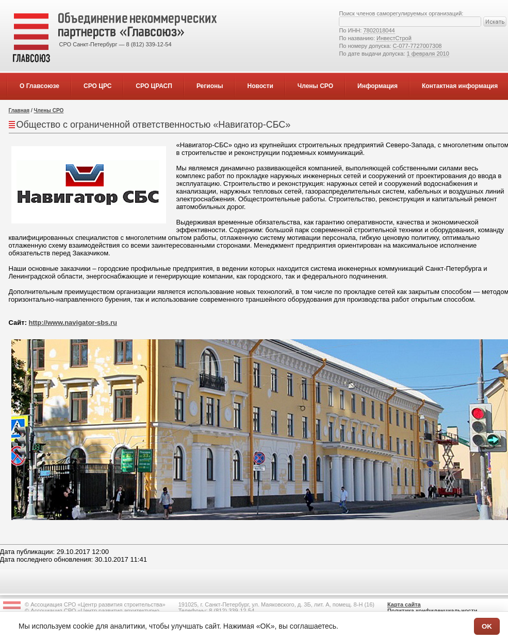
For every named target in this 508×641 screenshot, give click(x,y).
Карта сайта (404, 604)
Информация (377, 86)
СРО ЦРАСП (154, 86)
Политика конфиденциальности (432, 611)
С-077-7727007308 (417, 46)
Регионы (209, 86)
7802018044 (379, 30)
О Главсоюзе (39, 86)
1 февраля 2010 (428, 53)
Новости (260, 86)
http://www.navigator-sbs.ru (73, 322)
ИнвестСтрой (394, 38)
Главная (19, 110)
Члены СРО (315, 86)
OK (487, 626)
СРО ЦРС (97, 86)
